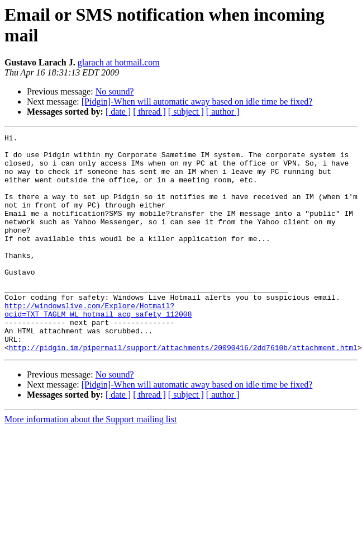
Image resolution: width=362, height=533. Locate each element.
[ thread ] (149, 111)
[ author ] (223, 111)
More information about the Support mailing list (90, 463)
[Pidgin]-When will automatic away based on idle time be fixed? (197, 101)
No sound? (115, 91)
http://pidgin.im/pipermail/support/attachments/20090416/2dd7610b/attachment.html (183, 391)
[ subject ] (186, 111)
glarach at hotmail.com (119, 62)
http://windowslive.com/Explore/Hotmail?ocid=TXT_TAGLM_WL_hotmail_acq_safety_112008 (98, 346)
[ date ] (118, 111)
